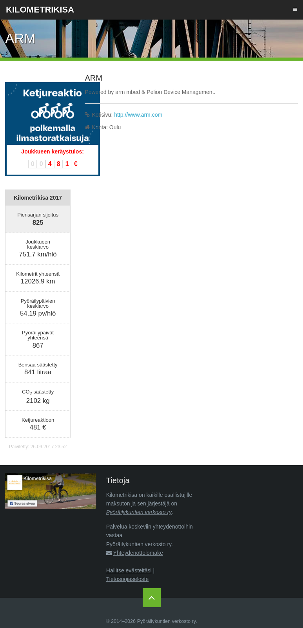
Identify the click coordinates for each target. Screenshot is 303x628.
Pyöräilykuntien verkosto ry (139, 512)
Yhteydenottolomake (138, 553)
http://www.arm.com (138, 115)
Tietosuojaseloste (127, 579)
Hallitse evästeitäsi (129, 570)
